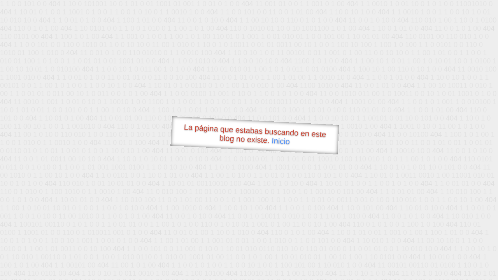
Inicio (281, 140)
